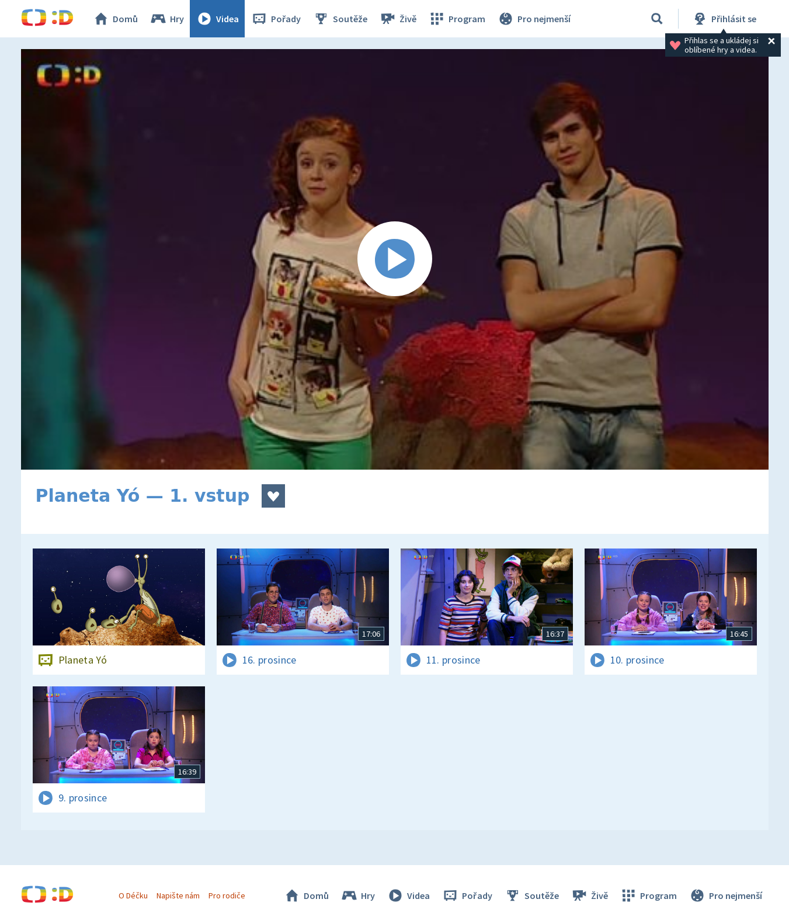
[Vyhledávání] (657, 18)
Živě (397, 18)
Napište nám (178, 895)
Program (456, 18)
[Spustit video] (395, 259)
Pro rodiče (226, 895)
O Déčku (133, 895)
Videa (217, 18)
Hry (167, 18)
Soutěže (339, 18)
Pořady (276, 18)
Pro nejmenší (534, 18)
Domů (115, 18)
